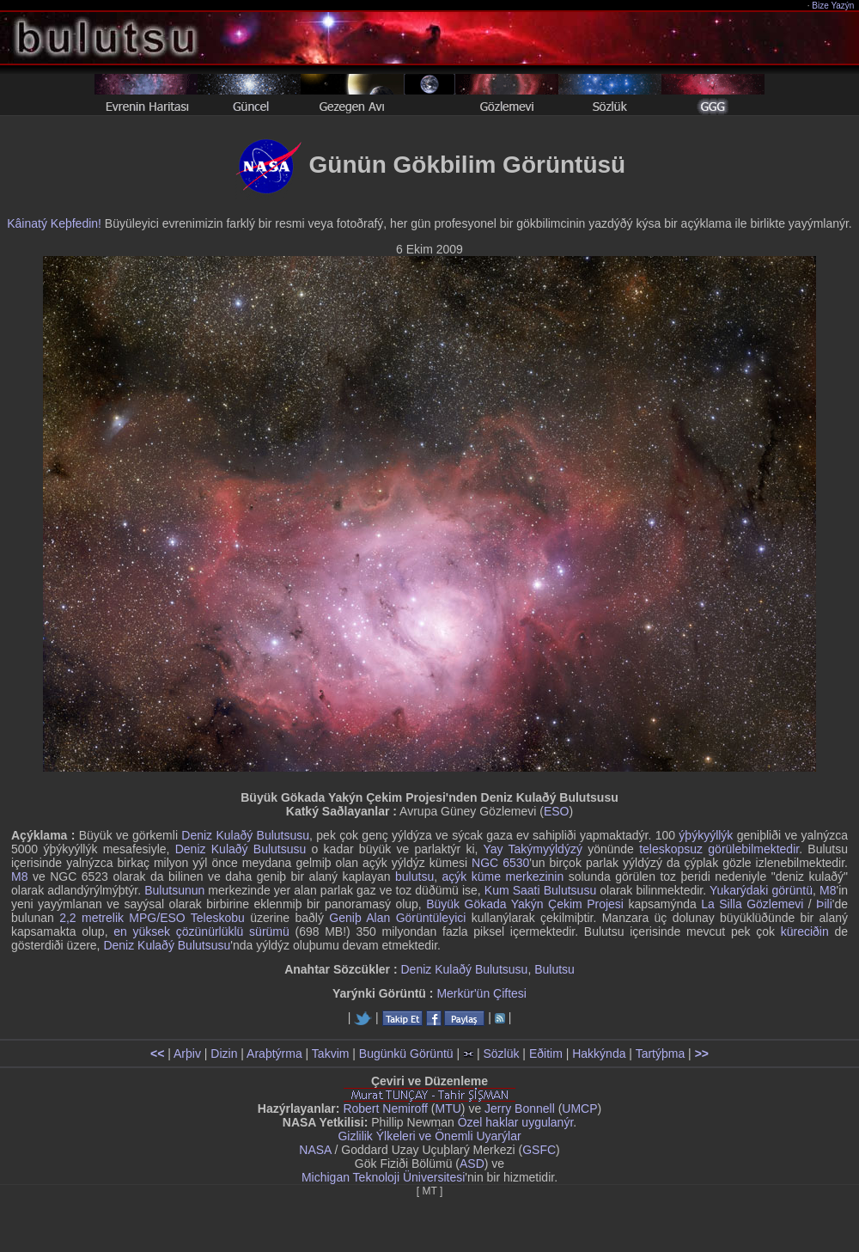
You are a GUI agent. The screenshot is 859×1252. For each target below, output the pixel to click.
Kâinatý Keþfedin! (54, 223)
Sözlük (501, 1053)
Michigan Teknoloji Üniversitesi (383, 1177)
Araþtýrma (274, 1053)
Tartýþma (660, 1053)
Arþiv (187, 1053)
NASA (315, 1150)
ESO (557, 811)
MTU (448, 1108)
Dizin (223, 1053)
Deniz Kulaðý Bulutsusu (245, 835)
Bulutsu (554, 969)
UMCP (579, 1108)
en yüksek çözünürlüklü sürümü (201, 931)
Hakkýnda (598, 1053)
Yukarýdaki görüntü (761, 890)
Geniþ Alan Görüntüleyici (397, 918)
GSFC (539, 1150)
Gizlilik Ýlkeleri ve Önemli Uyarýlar (429, 1136)
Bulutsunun (174, 890)
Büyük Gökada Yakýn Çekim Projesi (525, 904)
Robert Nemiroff (385, 1108)
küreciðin (805, 931)
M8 (19, 876)
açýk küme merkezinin (503, 876)
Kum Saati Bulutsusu (540, 890)
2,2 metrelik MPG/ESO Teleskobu (152, 918)
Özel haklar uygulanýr (516, 1122)
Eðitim (546, 1053)
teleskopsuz (671, 849)
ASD (472, 1163)
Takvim (331, 1053)
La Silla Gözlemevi (752, 904)
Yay (493, 849)
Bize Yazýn (833, 5)
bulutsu (414, 876)
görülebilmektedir (753, 849)
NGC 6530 (500, 863)
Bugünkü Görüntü (406, 1053)
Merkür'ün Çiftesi (481, 993)
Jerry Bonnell (519, 1108)
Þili (824, 904)
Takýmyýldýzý (545, 849)
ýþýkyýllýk (706, 835)
